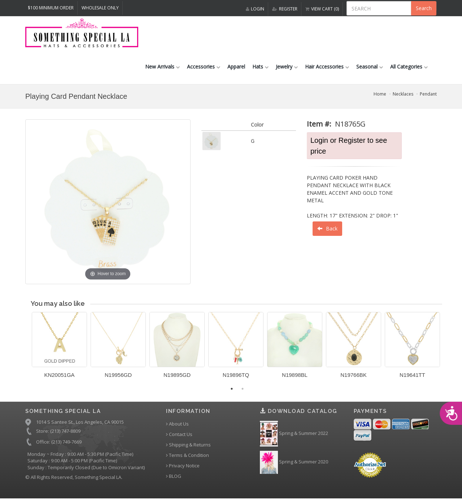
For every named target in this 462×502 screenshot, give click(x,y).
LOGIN (255, 9)
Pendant (428, 95)
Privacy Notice (183, 467)
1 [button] (231, 390)
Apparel (236, 68)
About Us (177, 426)
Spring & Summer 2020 (294, 463)
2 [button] (242, 390)
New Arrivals (162, 68)
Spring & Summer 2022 (294, 435)
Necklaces (403, 95)
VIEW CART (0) (322, 9)
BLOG (173, 478)
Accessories (203, 68)
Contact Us (179, 436)
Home (380, 95)
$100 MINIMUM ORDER (51, 8)
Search (424, 8)
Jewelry (287, 68)
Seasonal (369, 68)
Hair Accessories (327, 68)
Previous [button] (26, 351)
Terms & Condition (187, 457)
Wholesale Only (100, 8)
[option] (59, 349)
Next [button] (447, 351)
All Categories (409, 68)
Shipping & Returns (188, 447)
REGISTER (284, 9)
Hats (260, 68)
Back (327, 229)
